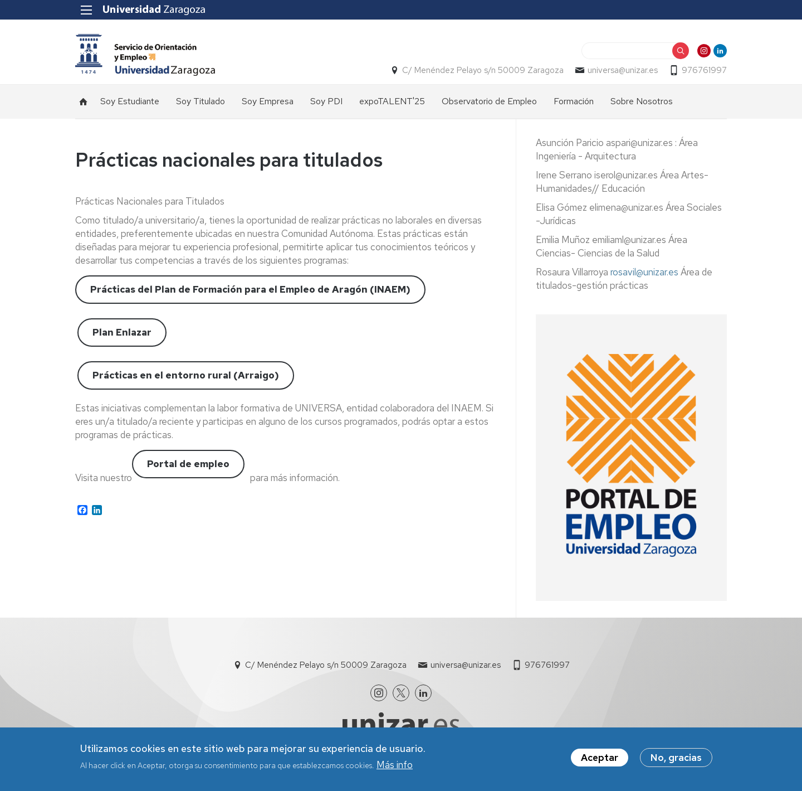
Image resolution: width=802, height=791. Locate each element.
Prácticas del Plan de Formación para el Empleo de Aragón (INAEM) (250, 289)
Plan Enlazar (121, 332)
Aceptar (599, 759)
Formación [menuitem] (574, 101)
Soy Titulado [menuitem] (200, 101)
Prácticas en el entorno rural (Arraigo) (185, 375)
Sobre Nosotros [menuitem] (641, 101)
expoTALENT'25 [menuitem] (392, 101)
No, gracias (676, 759)
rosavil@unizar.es (644, 272)
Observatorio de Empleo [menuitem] (489, 101)
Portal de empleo (188, 464)
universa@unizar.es (623, 70)
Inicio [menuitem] (83, 101)
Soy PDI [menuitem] (326, 101)
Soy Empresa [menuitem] (268, 101)
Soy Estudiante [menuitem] (129, 101)
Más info (394, 766)
